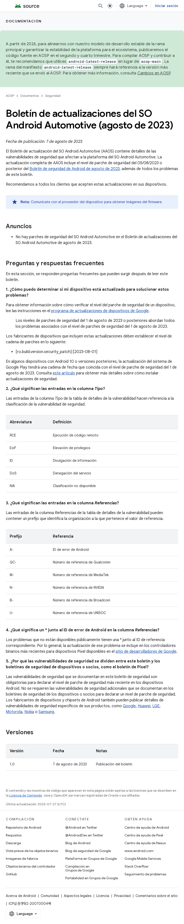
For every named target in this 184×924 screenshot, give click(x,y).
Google (129, 706)
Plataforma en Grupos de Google (91, 858)
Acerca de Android (21, 896)
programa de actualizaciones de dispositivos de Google (100, 310)
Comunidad (50, 896)
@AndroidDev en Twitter (84, 835)
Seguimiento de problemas (145, 874)
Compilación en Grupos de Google (79, 868)
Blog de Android (77, 843)
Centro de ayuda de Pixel (144, 835)
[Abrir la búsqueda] (101, 6)
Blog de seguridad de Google (88, 851)
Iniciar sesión (166, 6)
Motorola (14, 711)
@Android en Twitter (81, 827)
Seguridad (52, 96)
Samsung (46, 711)
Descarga (13, 843)
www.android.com (139, 851)
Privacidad (122, 896)
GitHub (11, 874)
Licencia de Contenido (25, 795)
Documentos (29, 96)
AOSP (10, 96)
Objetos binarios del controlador (30, 866)
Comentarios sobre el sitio (157, 896)
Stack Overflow (136, 866)
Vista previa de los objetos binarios (32, 851)
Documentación (24, 21)
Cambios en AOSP (154, 73)
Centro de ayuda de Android (147, 827)
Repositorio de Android (23, 827)
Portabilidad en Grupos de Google (91, 878)
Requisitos (13, 835)
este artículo (64, 373)
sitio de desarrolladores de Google (146, 651)
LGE (156, 706)
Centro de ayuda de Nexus (145, 843)
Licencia (102, 896)
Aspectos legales (77, 896)
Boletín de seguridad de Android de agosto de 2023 (74, 168)
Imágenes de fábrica (22, 858)
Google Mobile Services (143, 858)
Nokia (29, 711)
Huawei (144, 706)
